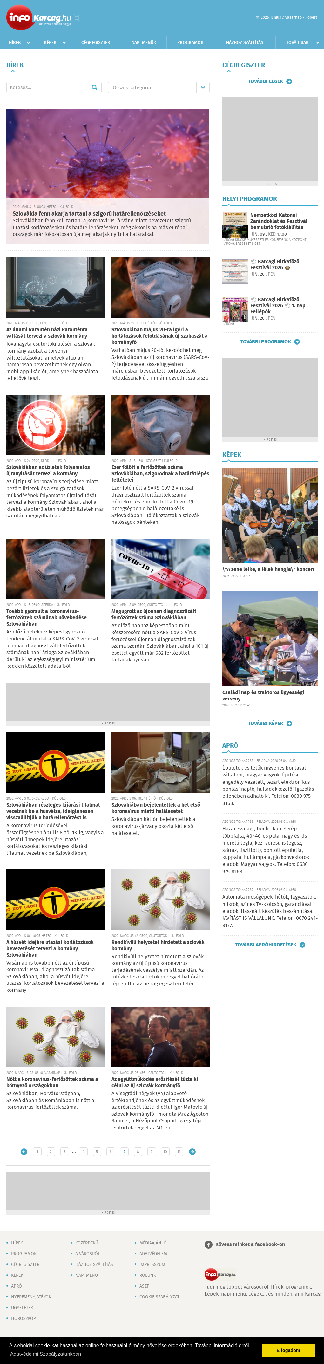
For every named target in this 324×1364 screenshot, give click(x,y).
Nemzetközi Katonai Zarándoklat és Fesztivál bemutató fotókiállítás (278, 221)
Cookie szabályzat (159, 1297)
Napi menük (144, 42)
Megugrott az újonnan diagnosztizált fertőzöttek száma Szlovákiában (153, 614)
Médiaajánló (153, 1243)
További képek (265, 723)
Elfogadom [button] (288, 1350)
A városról (87, 1253)
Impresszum (152, 1264)
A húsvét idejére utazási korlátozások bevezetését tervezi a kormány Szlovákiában (50, 949)
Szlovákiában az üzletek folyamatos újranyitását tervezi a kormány (48, 471)
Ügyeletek (22, 1307)
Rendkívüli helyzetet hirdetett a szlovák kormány (158, 946)
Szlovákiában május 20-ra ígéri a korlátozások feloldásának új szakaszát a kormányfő (159, 336)
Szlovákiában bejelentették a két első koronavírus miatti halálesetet (155, 808)
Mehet (94, 87)
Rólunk (147, 1275)
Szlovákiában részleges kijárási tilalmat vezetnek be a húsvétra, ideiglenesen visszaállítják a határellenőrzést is (53, 811)
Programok (190, 42)
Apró (16, 1286)
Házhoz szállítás (244, 42)
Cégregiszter (95, 42)
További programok (265, 342)
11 (178, 1152)
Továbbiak (297, 42)
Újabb (24, 1152)
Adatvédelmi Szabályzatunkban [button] (45, 1354)
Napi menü (86, 1275)
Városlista (76, 18)
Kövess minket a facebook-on (250, 1245)
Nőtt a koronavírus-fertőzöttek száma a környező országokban (52, 1082)
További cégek (265, 81)
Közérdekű (86, 1243)
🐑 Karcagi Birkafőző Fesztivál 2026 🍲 (274, 265)
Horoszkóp (23, 1318)
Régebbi (192, 1152)
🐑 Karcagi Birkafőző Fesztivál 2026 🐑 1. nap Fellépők (278, 306)
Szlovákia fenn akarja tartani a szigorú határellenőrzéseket (89, 214)
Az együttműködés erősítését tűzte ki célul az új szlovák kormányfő (154, 1082)
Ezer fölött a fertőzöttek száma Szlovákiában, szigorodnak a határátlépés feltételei (160, 474)
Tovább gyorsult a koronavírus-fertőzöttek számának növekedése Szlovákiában (46, 617)
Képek (50, 42)
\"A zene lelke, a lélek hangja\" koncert (268, 570)
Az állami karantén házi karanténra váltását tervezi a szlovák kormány (47, 333)
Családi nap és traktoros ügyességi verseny (263, 696)
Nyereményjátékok (31, 1297)
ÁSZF (144, 1286)
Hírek (15, 42)
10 (165, 1152)
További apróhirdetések (265, 945)
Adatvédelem (153, 1253)
